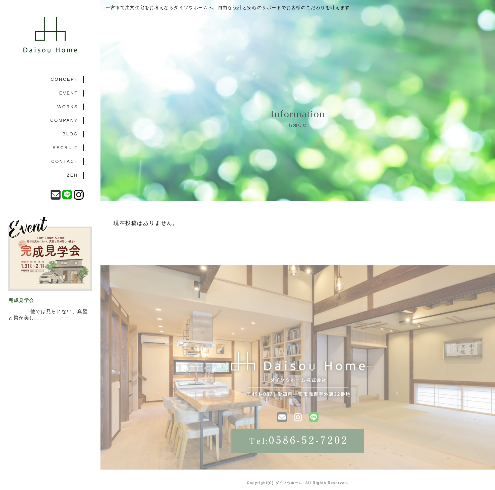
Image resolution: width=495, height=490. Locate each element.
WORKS (67, 106)
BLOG (70, 133)
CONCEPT (64, 79)
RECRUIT (65, 147)
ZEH (72, 175)
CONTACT (64, 161)
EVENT (68, 93)
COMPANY (64, 120)
